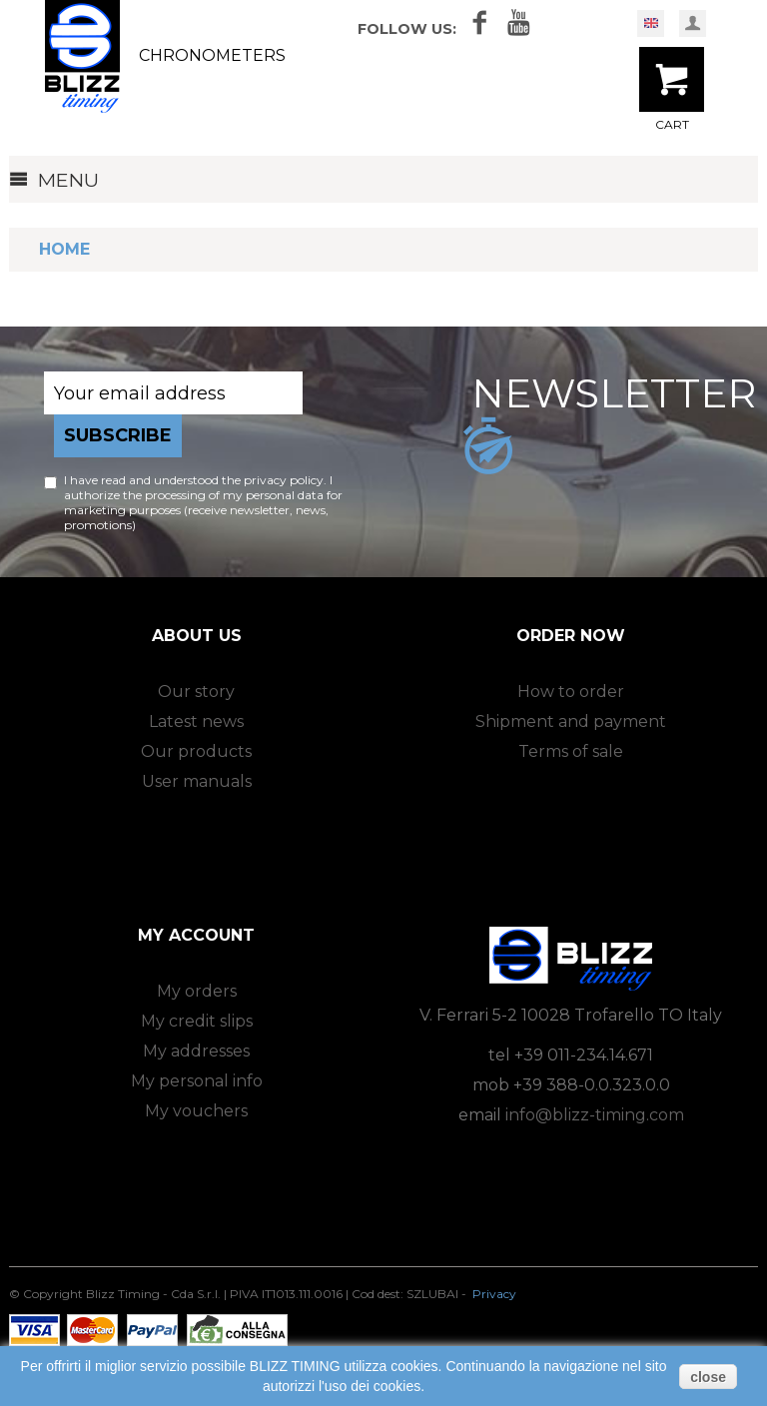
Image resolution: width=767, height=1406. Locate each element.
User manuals (197, 781)
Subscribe (118, 435)
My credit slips (197, 1021)
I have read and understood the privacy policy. (195, 479)
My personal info (197, 1080)
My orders (197, 991)
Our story (196, 691)
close (708, 1377)
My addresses (196, 1051)
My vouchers (196, 1110)
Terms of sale (570, 751)
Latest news (196, 721)
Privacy (494, 1293)
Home (64, 249)
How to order (570, 691)
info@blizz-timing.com (594, 1114)
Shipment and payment (570, 721)
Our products (196, 751)
